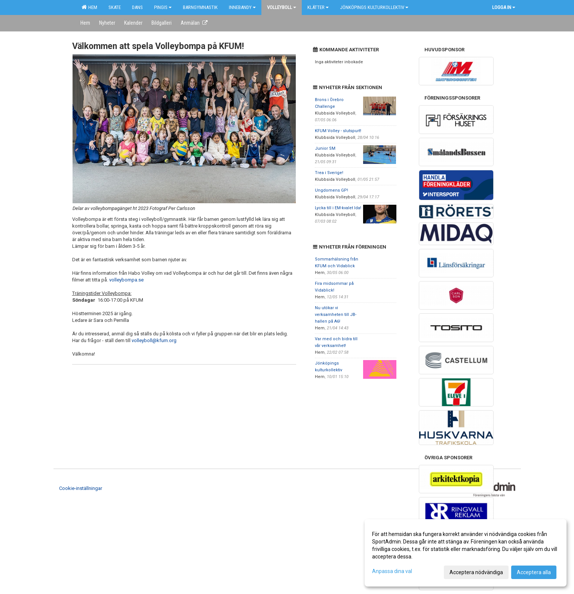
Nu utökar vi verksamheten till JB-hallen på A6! (335, 314)
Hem (89, 7)
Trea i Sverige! (329, 172)
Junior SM (325, 148)
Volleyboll (281, 7)
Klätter (318, 7)
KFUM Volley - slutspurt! (338, 130)
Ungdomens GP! (331, 190)
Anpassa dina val (392, 571)
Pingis (163, 7)
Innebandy (242, 7)
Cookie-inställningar (80, 488)
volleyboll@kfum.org (154, 340)
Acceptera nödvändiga (476, 572)
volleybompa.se (126, 280)
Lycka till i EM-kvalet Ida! (338, 207)
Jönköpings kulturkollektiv (374, 7)
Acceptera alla (534, 572)
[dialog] (466, 553)
